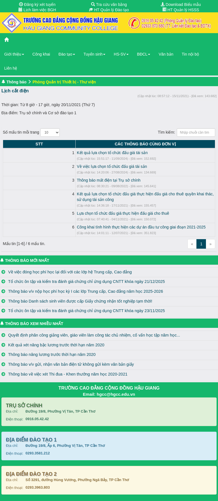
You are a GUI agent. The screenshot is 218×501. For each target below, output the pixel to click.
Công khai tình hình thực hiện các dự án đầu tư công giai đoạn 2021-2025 (80, 221)
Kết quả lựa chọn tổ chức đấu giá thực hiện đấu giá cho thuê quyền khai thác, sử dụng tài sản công (102, 194)
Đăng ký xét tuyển (37, 4)
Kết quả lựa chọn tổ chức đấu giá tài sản (51, 152)
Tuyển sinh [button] (94, 54)
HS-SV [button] (121, 54)
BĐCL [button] (143, 54)
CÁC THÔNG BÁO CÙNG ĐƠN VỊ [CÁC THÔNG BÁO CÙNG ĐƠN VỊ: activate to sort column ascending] (114, 144)
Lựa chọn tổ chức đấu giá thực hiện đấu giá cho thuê (62, 207)
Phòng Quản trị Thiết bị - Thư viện (64, 82)
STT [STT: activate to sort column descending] (8, 144)
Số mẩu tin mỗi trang (31, 132)
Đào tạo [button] (67, 54)
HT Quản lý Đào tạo (109, 10)
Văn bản (166, 54)
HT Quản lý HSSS (181, 10)
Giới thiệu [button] (14, 54)
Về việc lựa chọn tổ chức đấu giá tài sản (51, 166)
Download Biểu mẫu (181, 4)
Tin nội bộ (190, 54)
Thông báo (16, 82)
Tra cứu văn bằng (109, 4)
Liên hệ (10, 68)
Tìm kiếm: (186, 132)
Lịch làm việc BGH (37, 10)
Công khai (41, 54)
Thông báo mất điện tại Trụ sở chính (47, 180)
